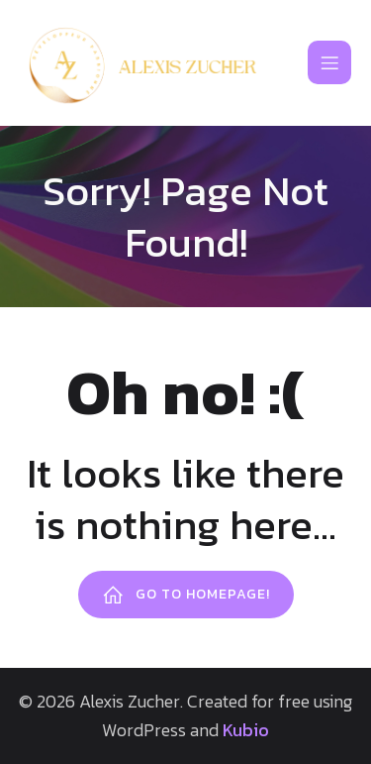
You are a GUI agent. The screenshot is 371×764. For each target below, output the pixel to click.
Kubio (246, 729)
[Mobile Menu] (329, 62)
